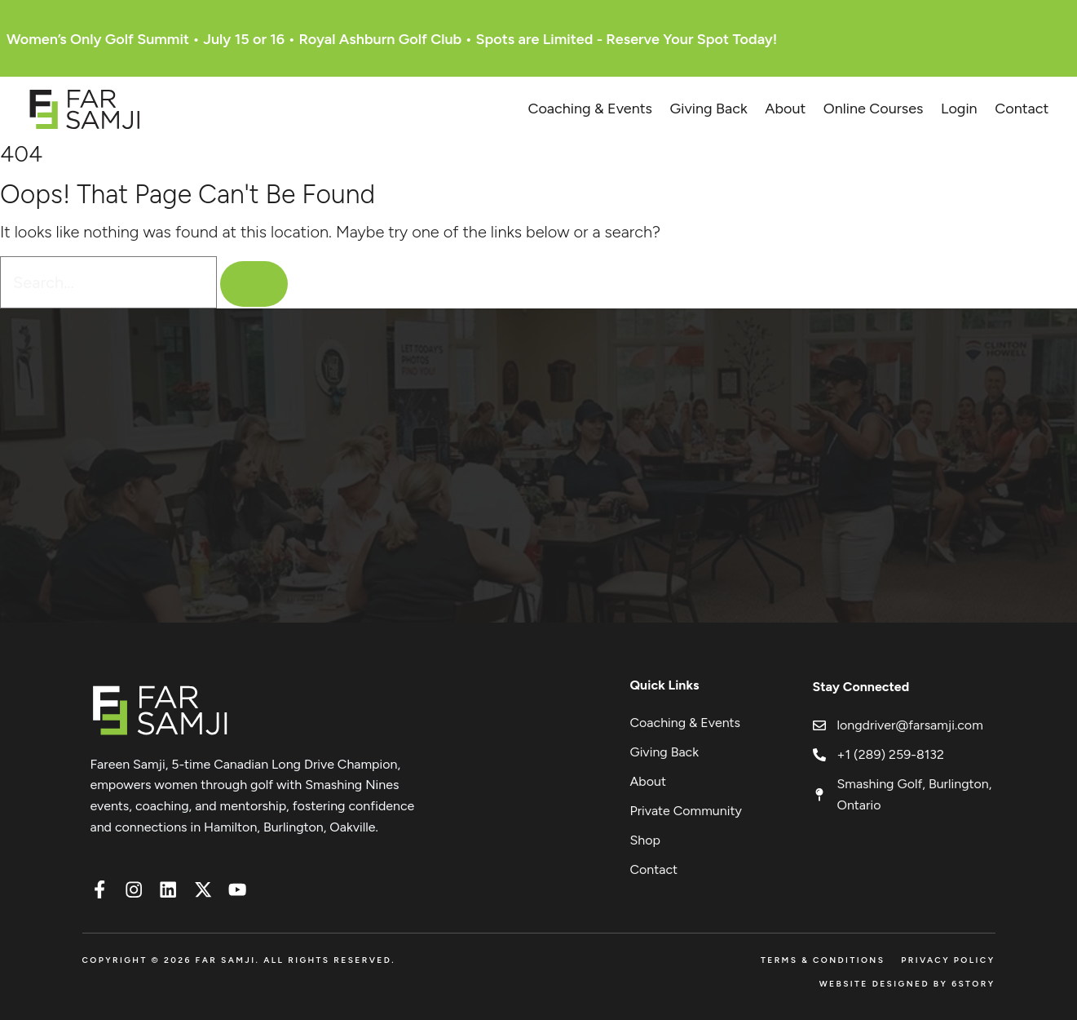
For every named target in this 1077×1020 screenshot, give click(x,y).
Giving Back (709, 109)
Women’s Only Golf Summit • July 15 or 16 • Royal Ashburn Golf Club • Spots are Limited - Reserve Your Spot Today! (392, 39)
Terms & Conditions (823, 960)
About (785, 109)
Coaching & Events (589, 109)
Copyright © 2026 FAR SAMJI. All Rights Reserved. (239, 960)
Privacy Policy (948, 960)
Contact (1021, 109)
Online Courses (873, 109)
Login (959, 109)
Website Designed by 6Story (907, 983)
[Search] (259, 284)
